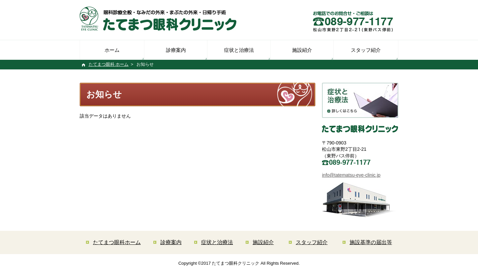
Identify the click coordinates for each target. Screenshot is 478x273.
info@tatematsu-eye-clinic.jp (351, 175)
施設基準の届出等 (371, 242)
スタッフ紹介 (366, 50)
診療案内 (176, 50)
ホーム (112, 50)
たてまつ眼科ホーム (117, 242)
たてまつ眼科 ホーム (109, 64)
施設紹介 (302, 50)
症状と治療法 (239, 50)
